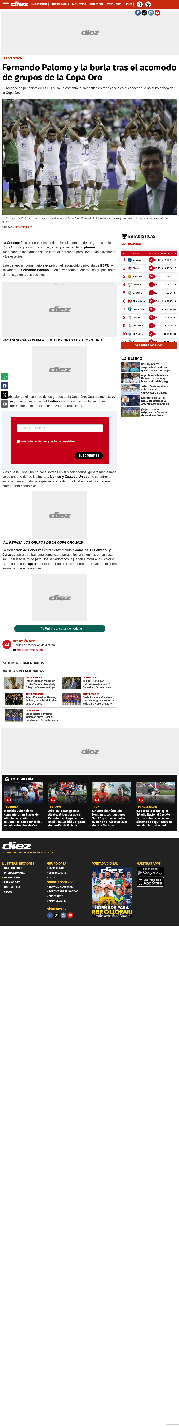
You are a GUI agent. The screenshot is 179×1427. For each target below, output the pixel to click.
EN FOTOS (55, 807)
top (96, 807)
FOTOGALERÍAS (23, 779)
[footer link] (89, 854)
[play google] (157, 871)
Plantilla (12, 807)
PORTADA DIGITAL (105, 864)
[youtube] (70, 915)
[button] (4, 376)
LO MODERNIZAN (147, 807)
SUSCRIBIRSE (88, 455)
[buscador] (140, 4)
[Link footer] (16, 846)
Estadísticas (141, 236)
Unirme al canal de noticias (64, 628)
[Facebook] (50, 915)
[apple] (157, 882)
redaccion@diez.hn (28, 650)
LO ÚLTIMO (132, 358)
